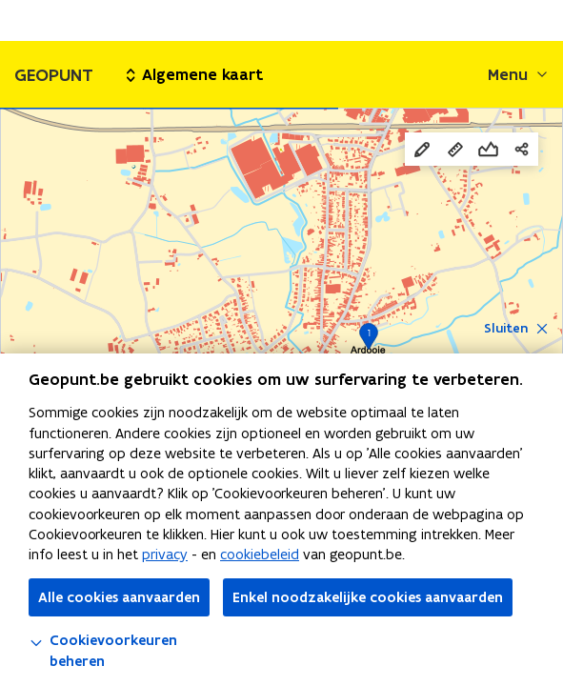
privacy (165, 554)
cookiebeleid (259, 554)
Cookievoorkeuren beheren (103, 650)
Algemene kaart (195, 74)
